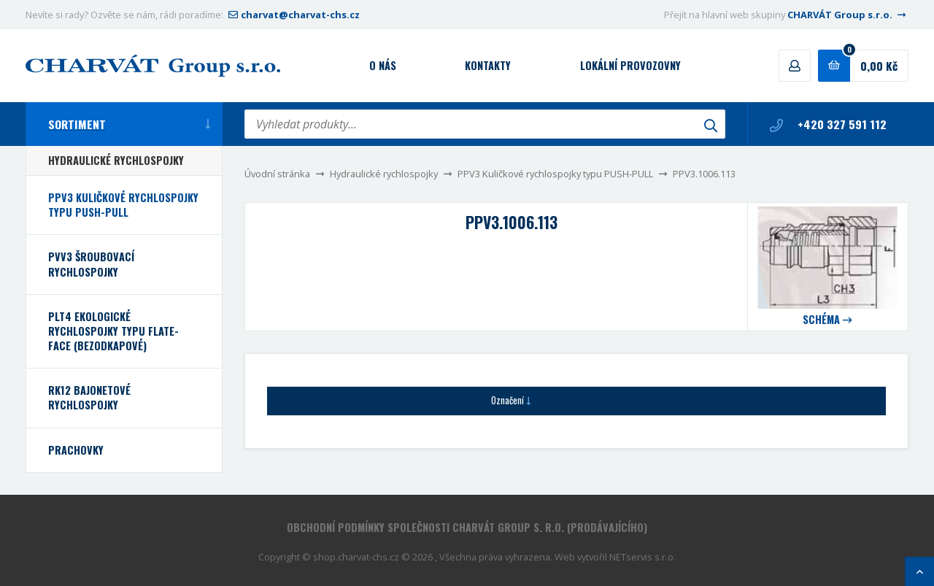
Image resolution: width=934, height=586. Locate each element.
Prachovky (76, 450)
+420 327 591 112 (828, 124)
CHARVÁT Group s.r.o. (847, 14)
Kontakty (488, 65)
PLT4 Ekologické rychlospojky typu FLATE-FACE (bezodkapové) (113, 331)
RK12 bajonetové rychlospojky (89, 397)
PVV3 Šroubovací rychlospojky (91, 264)
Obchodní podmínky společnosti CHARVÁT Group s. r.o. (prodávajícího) (467, 527)
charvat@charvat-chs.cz (292, 14)
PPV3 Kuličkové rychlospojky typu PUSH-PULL (555, 173)
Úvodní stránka (277, 173)
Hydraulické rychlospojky (384, 173)
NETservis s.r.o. (642, 556)
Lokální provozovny (630, 65)
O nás (382, 65)
